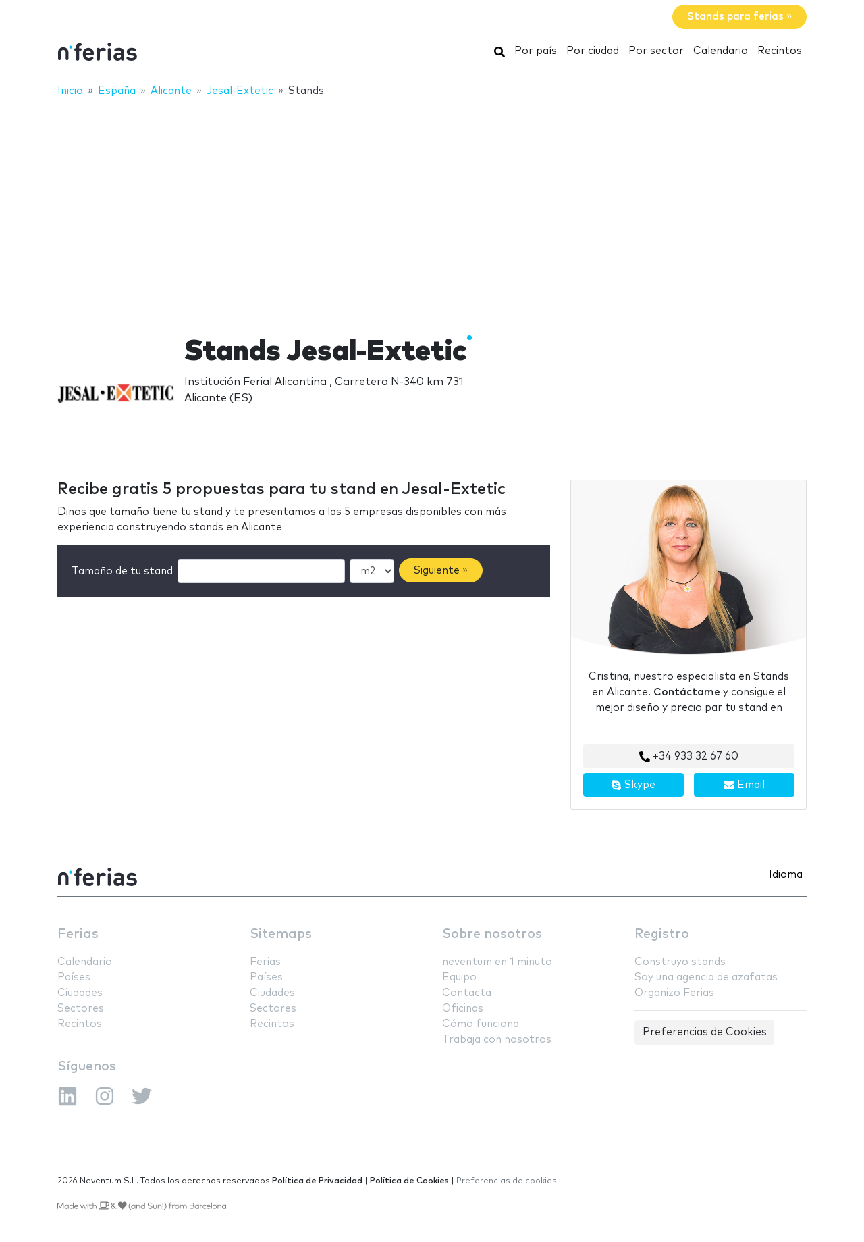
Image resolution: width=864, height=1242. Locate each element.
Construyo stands (680, 962)
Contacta (466, 993)
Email (744, 785)
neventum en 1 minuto (497, 962)
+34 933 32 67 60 (688, 756)
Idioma (786, 875)
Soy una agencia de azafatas (706, 977)
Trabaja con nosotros (496, 1040)
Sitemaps (281, 934)
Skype (633, 785)
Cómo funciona (480, 1024)
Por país (535, 51)
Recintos (779, 51)
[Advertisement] (432, 207)
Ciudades (80, 993)
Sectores (80, 1008)
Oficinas (462, 1008)
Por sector (656, 51)
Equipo (459, 977)
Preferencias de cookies (506, 1180)
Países (73, 977)
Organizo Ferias (674, 993)
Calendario (720, 51)
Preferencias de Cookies (705, 1032)
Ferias (78, 934)
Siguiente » (441, 571)
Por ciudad (592, 51)
